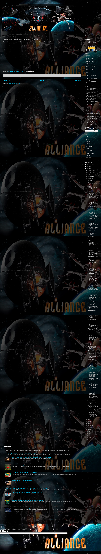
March (89, 425)
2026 (88, 164)
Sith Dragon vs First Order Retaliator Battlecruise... (91, 356)
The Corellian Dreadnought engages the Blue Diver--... (92, 244)
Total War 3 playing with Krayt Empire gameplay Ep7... (92, 375)
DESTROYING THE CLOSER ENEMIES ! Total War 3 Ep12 (92, 253)
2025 (88, 166)
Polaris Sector (89, 124)
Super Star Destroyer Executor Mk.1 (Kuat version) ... (92, 397)
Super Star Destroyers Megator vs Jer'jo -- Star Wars (92, 365)
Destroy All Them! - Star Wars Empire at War (22, 480)
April (89, 423)
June (89, 419)
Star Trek (88, 155)
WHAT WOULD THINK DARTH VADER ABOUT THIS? (92, 229)
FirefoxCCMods (89, 146)
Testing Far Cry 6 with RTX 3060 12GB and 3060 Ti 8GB (24, 472)
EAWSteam (88, 139)
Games (87, 148)
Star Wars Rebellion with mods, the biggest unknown (23, 508)
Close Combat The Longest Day (90, 122)
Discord (88, 55)
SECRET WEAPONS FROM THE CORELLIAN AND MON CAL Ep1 (92, 280)
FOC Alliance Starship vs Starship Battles (91, 79)
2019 (88, 435)
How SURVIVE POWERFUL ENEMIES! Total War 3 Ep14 (92, 202)
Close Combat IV (90, 111)
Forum (87, 56)
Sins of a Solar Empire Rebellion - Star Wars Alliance (91, 92)
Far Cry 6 (88, 143)
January (90, 429)
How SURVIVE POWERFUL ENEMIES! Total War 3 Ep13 (92, 223)
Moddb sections (89, 63)
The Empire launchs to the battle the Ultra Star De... (92, 334)
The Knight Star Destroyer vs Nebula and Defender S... (92, 384)
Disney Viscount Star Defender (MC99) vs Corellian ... (92, 249)
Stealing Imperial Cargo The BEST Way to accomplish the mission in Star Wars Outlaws (31, 457)
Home (42, 80)
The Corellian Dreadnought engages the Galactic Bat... (92, 238)
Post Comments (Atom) (14, 83)
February (90, 427)
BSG (87, 136)
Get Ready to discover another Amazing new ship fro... (92, 233)
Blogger (53, 519)
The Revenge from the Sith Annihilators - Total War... (92, 316)
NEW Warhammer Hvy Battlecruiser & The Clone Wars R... (92, 338)
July (89, 180)
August (89, 178)
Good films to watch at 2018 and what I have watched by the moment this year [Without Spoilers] (27, 488)
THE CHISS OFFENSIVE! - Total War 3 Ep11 (92, 285)
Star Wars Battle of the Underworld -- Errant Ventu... (92, 406)
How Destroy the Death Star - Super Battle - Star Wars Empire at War (27, 500)
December (90, 170)
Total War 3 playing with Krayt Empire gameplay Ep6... (92, 380)
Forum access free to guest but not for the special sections (19, 449)
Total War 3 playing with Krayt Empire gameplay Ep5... (92, 393)
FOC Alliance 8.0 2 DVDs (92, 101)
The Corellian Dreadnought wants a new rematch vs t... (92, 193)
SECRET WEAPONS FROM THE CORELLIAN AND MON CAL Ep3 (92, 268)
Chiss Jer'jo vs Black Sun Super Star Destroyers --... (92, 411)
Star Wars (88, 157)
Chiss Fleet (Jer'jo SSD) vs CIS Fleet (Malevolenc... (92, 415)
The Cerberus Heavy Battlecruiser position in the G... (92, 402)
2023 (88, 431)
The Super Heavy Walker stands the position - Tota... (92, 294)
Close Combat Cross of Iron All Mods (91, 103)
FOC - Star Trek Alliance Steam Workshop (91, 96)
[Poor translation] (5, 531)
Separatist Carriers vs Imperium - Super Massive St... (92, 312)
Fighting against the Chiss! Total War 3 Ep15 (92, 183)
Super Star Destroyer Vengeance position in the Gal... (92, 343)
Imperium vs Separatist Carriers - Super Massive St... (92, 303)
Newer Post (6, 80)
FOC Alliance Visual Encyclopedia (90, 70)
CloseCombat (89, 138)
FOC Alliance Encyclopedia (89, 73)
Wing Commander (90, 159)
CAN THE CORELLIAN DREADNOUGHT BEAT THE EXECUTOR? (92, 258)
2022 (88, 433)
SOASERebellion (90, 153)
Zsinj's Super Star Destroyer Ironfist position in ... (91, 325)
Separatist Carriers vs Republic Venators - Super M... (92, 307)
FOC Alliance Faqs (90, 65)
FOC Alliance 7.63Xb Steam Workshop (91, 99)
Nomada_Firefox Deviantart (90, 59)
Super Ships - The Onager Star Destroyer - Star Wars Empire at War (27, 492)
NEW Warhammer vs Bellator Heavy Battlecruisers (92, 298)
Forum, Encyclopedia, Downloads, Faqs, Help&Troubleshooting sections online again (25, 453)
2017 (88, 439)
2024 (88, 168)
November (90, 172)
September (90, 176)
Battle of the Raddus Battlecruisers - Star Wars (92, 289)
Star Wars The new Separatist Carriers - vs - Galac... (92, 321)
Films (87, 145)
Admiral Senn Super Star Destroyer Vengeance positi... (92, 212)
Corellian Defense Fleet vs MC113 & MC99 (92, 216)
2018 (88, 437)
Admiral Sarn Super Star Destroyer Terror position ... (92, 198)
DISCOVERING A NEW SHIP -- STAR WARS (92, 219)
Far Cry (88, 141)
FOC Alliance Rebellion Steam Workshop (91, 89)
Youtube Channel (90, 61)
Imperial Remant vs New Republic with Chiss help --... (92, 347)
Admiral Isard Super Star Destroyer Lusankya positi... (91, 264)
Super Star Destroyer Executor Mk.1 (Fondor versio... (92, 389)
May (89, 421)
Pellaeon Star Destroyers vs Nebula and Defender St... (91, 370)
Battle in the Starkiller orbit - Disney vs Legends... (92, 208)
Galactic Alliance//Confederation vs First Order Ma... (92, 188)
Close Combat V (90, 116)
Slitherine (88, 152)
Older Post (77, 80)
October (90, 174)
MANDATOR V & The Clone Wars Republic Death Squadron (92, 329)
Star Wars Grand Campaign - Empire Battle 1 (22, 465)
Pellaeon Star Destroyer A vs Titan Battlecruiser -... (92, 361)
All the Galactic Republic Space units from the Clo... (92, 352)
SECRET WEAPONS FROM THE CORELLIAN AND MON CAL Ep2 (92, 274)
